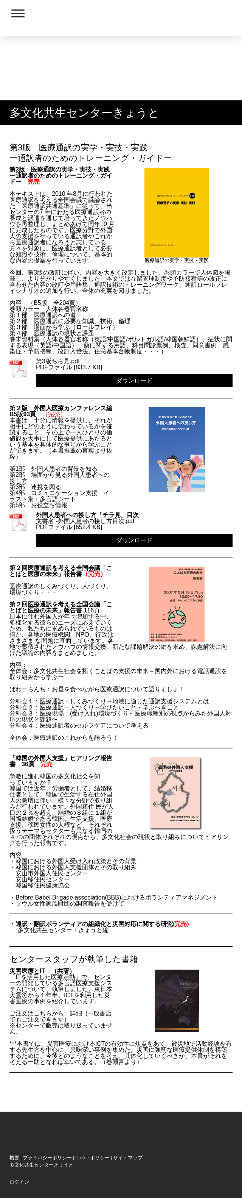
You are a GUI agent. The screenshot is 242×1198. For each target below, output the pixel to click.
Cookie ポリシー (92, 1158)
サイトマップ (128, 1158)
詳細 (76, 1013)
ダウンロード (134, 380)
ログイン (19, 1182)
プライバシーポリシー (47, 1158)
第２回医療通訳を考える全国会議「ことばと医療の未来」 (60, 607)
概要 (14, 1158)
